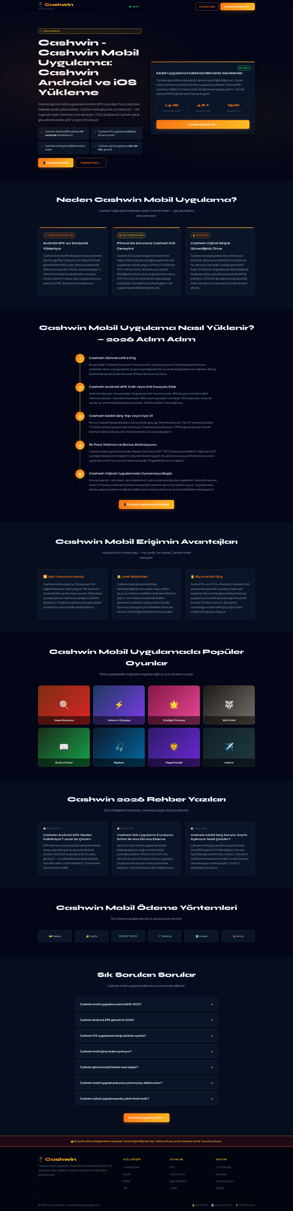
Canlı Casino (177, 1174)
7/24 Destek (223, 1167)
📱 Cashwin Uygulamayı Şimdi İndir (146, 504)
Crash (173, 1188)
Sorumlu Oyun (225, 1181)
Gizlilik (220, 1188)
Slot (172, 1167)
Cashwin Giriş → (90, 162)
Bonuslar (221, 1174)
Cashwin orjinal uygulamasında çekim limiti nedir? (114, 1098)
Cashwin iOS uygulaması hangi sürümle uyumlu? (113, 1035)
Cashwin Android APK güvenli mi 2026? (107, 1019)
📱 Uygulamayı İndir (56, 162)
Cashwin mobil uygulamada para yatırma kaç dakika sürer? (121, 1082)
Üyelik (127, 1174)
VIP (125, 1188)
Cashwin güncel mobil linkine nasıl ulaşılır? (109, 1067)
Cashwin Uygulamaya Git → (146, 1117)
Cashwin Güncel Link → (238, 6)
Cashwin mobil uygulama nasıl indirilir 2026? (110, 1004)
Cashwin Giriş (207, 6)
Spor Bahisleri (178, 1181)
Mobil (126, 1181)
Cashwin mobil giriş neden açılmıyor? (106, 1051)
